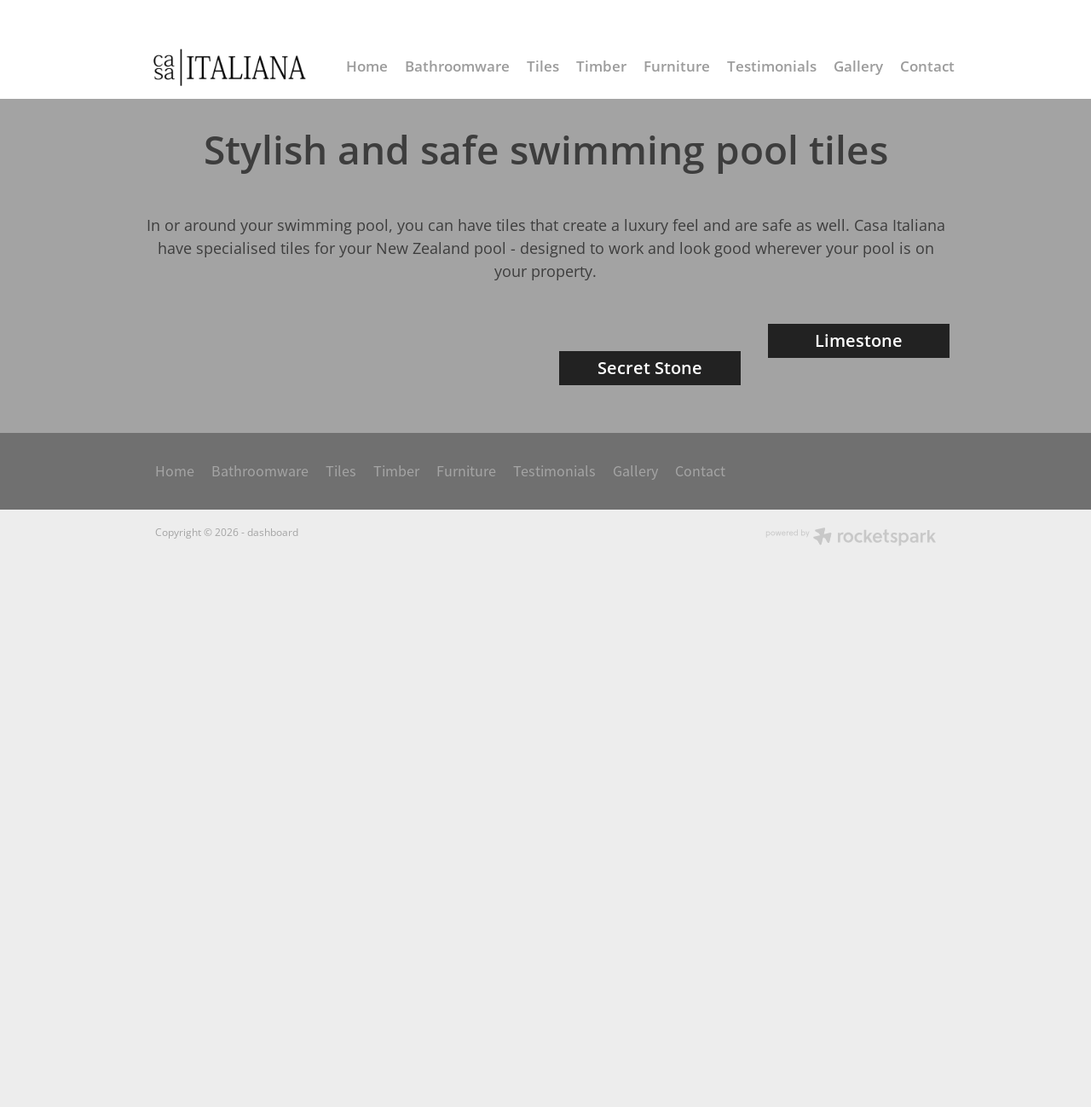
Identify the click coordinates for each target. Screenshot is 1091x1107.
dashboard (272, 1010)
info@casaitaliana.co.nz (802, 18)
